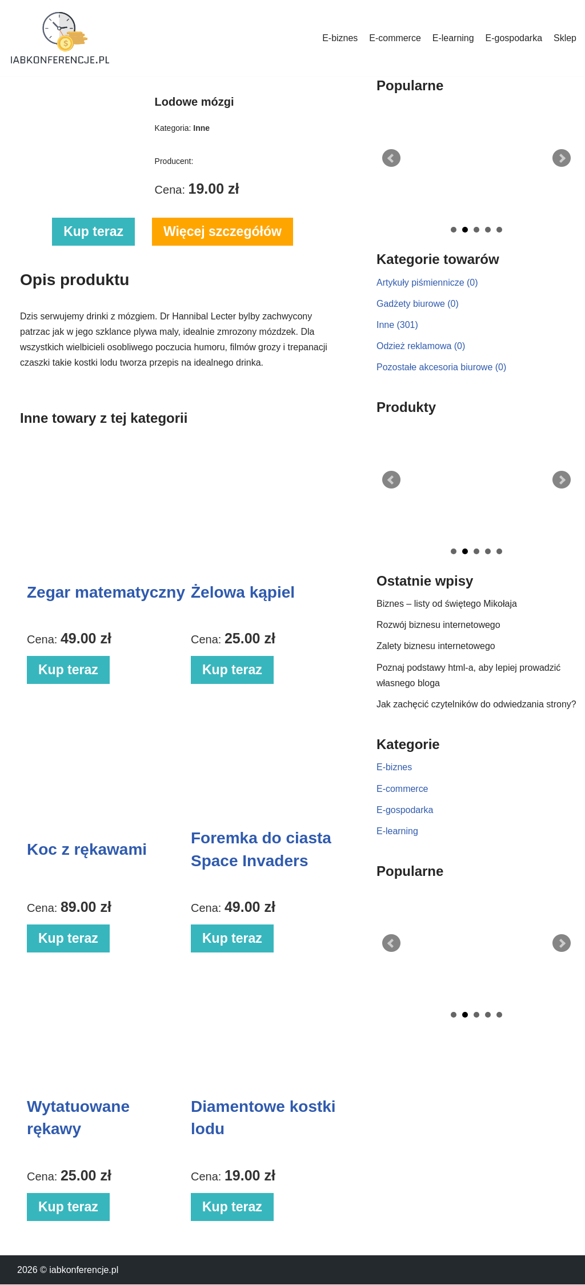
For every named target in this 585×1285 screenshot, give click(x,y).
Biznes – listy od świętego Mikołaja (446, 604)
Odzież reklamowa (421, 346)
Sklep (565, 38)
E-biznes (339, 38)
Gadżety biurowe (417, 304)
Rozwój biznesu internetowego (438, 625)
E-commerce (395, 38)
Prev (391, 158)
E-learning (453, 38)
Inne (397, 325)
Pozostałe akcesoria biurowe (441, 367)
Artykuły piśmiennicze (427, 282)
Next (561, 158)
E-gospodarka (513, 38)
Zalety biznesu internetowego (435, 646)
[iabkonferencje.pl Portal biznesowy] (60, 38)
